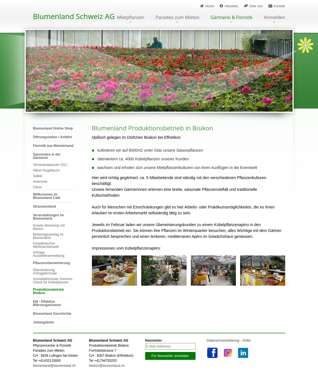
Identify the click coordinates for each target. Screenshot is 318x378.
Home (207, 6)
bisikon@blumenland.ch (107, 366)
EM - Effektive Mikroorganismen (47, 303)
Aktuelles (229, 6)
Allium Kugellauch (46, 170)
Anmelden (274, 17)
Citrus (37, 187)
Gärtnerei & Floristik (231, 17)
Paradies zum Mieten (177, 17)
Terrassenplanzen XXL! (50, 165)
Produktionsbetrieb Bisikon (48, 291)
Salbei (37, 176)
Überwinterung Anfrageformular (45, 271)
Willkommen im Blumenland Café (47, 196)
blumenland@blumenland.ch (54, 366)
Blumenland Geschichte (52, 314)
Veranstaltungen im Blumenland (48, 216)
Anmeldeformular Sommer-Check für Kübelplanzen (53, 280)
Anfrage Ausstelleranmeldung (48, 254)
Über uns (253, 6)
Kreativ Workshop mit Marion (49, 227)
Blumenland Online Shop (53, 128)
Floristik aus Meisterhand (53, 146)
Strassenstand (44, 206)
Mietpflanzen (130, 17)
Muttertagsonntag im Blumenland (48, 236)
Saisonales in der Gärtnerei (47, 156)
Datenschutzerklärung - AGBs (229, 340)
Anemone (40, 182)
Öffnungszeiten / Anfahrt (52, 137)
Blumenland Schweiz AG (74, 16)
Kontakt (276, 6)
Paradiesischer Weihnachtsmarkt (46, 245)
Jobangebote (43, 322)
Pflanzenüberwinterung (51, 263)
